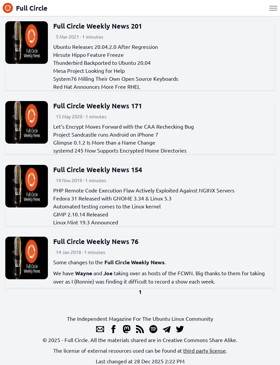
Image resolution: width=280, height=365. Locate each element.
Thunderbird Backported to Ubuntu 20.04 (102, 62)
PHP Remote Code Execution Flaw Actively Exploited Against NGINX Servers (143, 190)
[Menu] (273, 8)
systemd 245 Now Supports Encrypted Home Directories (120, 150)
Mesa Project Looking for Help (89, 70)
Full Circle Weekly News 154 (97, 169)
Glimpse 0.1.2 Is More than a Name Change (104, 142)
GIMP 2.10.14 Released (80, 214)
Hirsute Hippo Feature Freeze (88, 54)
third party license (204, 350)
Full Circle (25, 8)
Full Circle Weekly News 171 (97, 105)
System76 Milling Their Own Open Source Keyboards (115, 78)
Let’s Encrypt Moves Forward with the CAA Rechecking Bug (123, 126)
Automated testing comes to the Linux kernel (107, 206)
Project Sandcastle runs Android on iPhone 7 (105, 134)
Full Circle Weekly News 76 (95, 241)
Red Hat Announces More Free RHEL (96, 86)
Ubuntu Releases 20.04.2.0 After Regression (105, 46)
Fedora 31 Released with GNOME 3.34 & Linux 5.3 (112, 198)
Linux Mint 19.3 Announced (85, 222)
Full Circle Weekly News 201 (97, 26)
